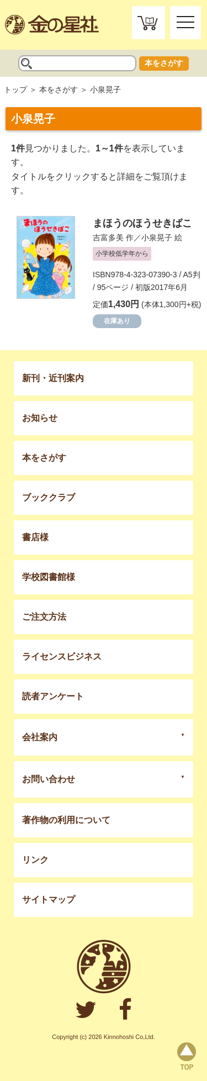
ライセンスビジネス (62, 656)
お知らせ (39, 418)
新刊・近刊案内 (53, 378)
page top (186, 1056)
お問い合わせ (48, 779)
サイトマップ (48, 899)
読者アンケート (53, 696)
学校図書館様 (48, 577)
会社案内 (39, 737)
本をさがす (164, 63)
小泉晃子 (156, 237)
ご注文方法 (44, 616)
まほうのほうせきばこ (142, 223)
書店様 (35, 537)
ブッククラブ (48, 497)
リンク (35, 859)
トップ (15, 89)
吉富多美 (108, 237)
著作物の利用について (66, 820)
